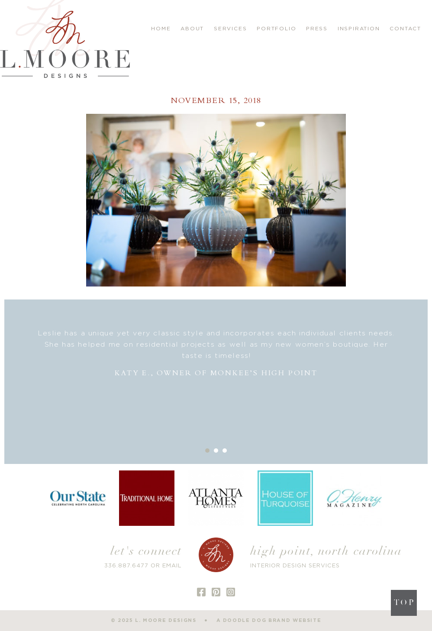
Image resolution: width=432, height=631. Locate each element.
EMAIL (172, 566)
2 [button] (216, 450)
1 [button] (207, 450)
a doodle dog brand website (269, 620)
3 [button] (224, 450)
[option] (216, 353)
